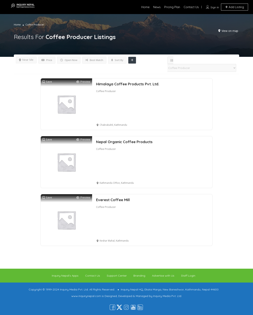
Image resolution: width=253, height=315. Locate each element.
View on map (230, 31)
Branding (139, 275)
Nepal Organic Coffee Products (124, 141)
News (157, 7)
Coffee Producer (106, 91)
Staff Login (188, 275)
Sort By (117, 60)
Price (47, 60)
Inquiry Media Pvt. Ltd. (167, 296)
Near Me (26, 60)
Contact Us (191, 7)
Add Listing (234, 7)
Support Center (117, 275)
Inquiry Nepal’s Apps (65, 275)
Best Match (94, 60)
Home (145, 7)
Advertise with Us (163, 275)
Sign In (215, 7)
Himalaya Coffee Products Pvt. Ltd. (127, 84)
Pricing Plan (172, 7)
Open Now (68, 60)
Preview (83, 81)
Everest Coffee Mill (113, 199)
